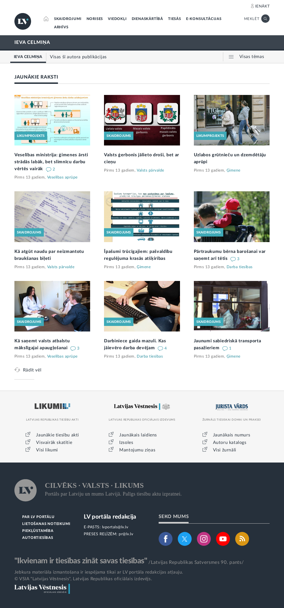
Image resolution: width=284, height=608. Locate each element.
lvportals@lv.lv (115, 527)
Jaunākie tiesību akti (57, 435)
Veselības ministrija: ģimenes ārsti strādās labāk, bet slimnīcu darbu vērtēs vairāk (51, 162)
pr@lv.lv (126, 534)
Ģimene (233, 170)
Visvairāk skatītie (54, 442)
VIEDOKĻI (117, 19)
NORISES (95, 19)
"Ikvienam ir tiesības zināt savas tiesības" (80, 561)
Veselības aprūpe (62, 177)
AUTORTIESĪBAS (37, 538)
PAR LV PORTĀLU (38, 517)
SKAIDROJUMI (68, 19)
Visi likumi (47, 450)
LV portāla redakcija (110, 517)
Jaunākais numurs (231, 435)
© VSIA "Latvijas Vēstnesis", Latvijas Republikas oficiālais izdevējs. (83, 579)
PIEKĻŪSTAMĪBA (37, 531)
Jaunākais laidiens (138, 435)
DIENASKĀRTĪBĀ (147, 19)
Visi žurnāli (224, 450)
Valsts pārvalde (150, 170)
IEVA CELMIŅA (32, 42)
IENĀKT (262, 6)
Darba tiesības (240, 267)
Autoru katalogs (230, 442)
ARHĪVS (61, 27)
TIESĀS (174, 19)
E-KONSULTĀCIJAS (204, 19)
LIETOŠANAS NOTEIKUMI (46, 524)
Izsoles (126, 442)
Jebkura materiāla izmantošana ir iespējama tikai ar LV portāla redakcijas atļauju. (98, 572)
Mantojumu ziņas (137, 450)
